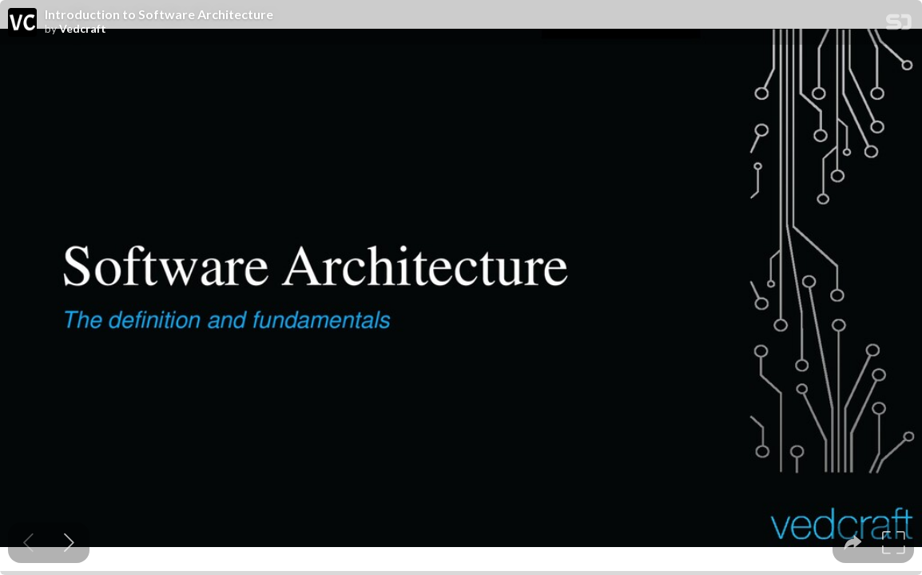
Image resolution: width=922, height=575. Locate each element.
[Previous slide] (28, 543)
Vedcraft (82, 28)
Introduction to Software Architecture (159, 14)
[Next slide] (69, 543)
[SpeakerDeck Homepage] (899, 25)
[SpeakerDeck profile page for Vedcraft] (22, 23)
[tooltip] (853, 543)
